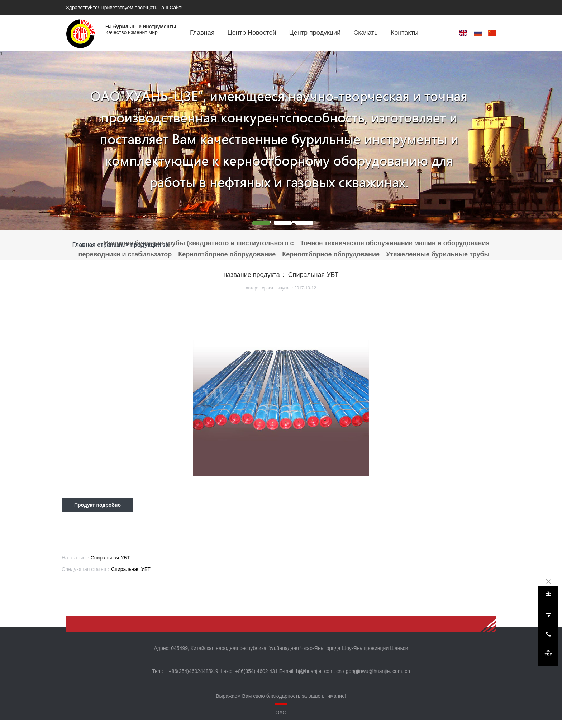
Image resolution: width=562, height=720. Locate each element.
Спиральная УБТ (110, 558)
